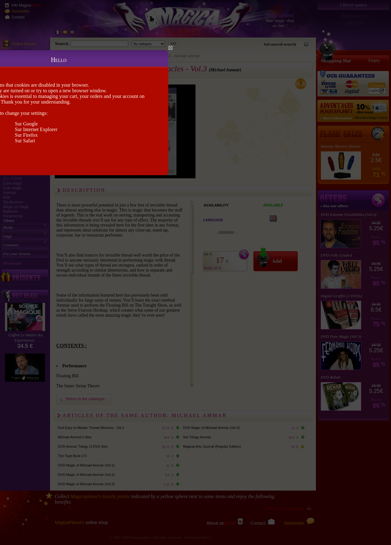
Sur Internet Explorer (36, 129)
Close (170, 48)
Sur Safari (25, 140)
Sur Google (26, 123)
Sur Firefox (26, 135)
